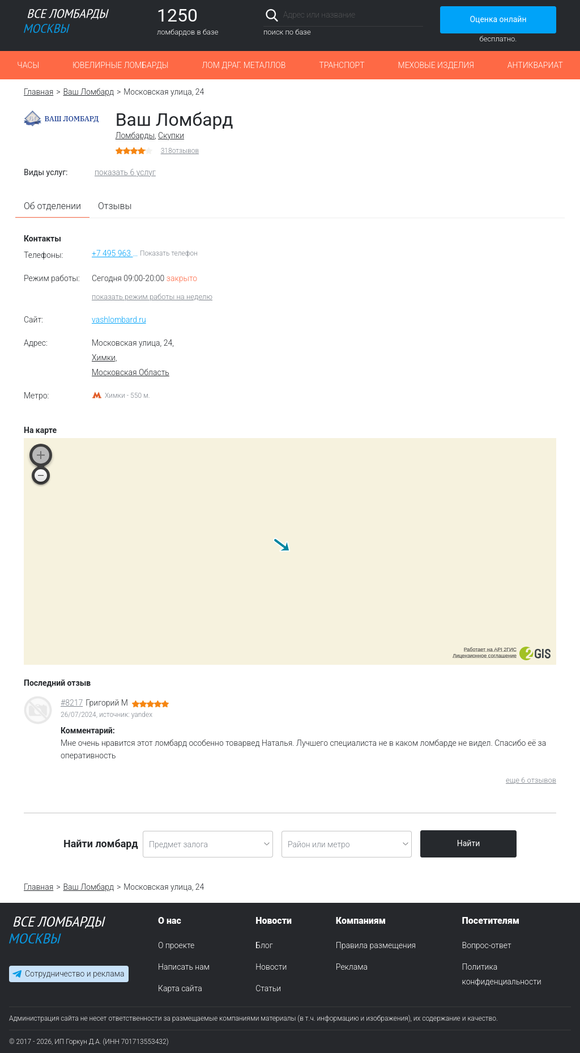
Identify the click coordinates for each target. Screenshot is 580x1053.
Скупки (171, 135)
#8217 (72, 702)
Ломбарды (135, 135)
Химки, (104, 357)
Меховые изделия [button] (436, 65)
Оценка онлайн (498, 19)
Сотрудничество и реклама (74, 974)
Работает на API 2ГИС (490, 649)
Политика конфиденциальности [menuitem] (501, 974)
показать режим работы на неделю (152, 296)
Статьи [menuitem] (268, 988)
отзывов (180, 151)
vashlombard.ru (119, 319)
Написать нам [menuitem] (184, 966)
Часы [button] (28, 65)
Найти (468, 843)
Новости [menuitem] (271, 966)
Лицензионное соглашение (485, 656)
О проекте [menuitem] (176, 945)
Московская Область (130, 372)
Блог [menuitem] (263, 945)
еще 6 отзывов (531, 780)
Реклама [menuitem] (352, 966)
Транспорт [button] (341, 65)
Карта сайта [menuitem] (180, 988)
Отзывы (115, 206)
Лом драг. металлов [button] (243, 65)
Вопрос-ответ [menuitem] (486, 945)
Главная (38, 91)
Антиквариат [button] (535, 65)
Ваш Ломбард (88, 91)
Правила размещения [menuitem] (376, 945)
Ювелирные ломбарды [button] (120, 65)
